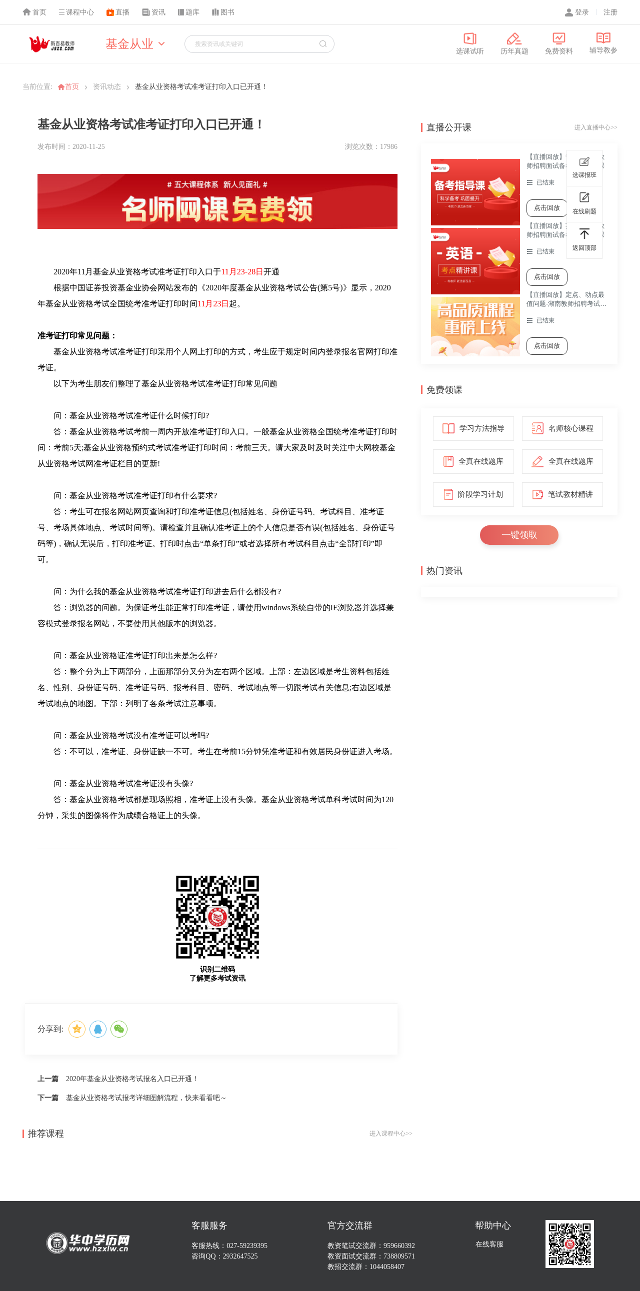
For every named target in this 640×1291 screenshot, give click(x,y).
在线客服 (490, 1244)
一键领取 (520, 535)
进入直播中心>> (596, 127)
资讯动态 (107, 86)
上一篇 (48, 1079)
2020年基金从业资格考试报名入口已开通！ (132, 1079)
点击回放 (547, 207)
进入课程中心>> (391, 1133)
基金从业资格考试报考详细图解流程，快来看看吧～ (146, 1098)
